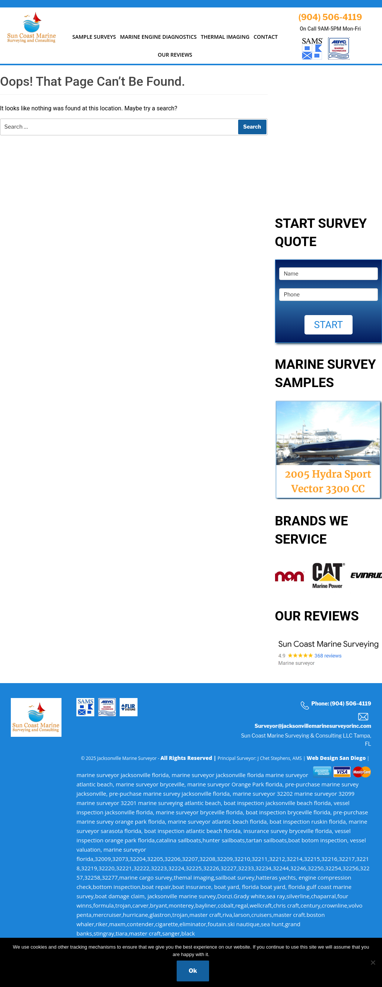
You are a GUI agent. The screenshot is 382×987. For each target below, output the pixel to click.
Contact (265, 36)
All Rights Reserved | (188, 757)
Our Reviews (175, 54)
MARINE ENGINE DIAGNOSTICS (158, 36)
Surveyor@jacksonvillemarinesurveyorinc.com (313, 721)
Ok (193, 970)
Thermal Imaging (225, 36)
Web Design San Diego (336, 757)
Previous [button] (269, 575)
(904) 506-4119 (330, 17)
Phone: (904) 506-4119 (335, 704)
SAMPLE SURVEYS (94, 36)
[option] (328, 575)
